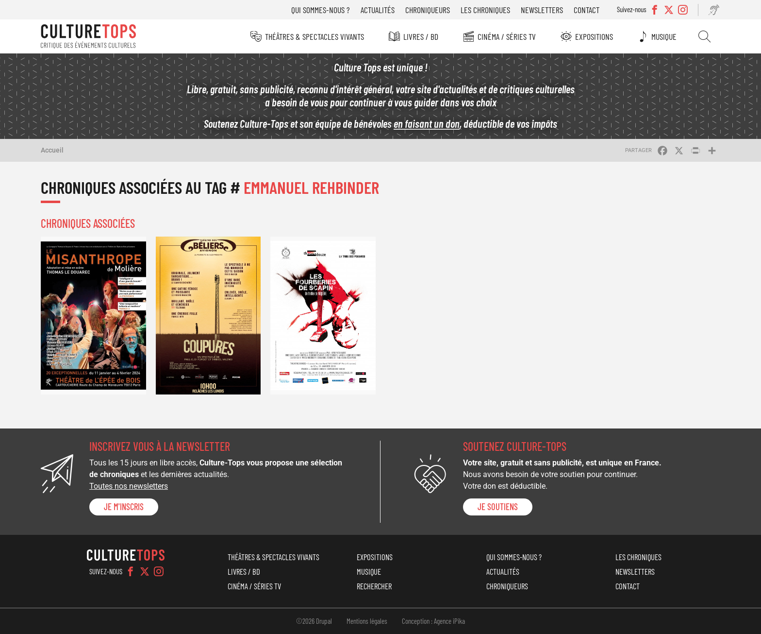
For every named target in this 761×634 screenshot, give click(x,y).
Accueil (52, 150)
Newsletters (542, 9)
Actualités (378, 9)
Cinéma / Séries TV (507, 36)
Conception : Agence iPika (433, 621)
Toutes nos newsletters (128, 486)
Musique (664, 36)
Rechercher (704, 36)
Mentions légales (367, 621)
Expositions (594, 36)
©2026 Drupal (314, 621)
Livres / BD (420, 36)
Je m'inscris (124, 506)
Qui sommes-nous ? (320, 9)
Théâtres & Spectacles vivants (314, 36)
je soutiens (498, 506)
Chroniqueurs (427, 9)
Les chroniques (485, 9)
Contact (586, 9)
